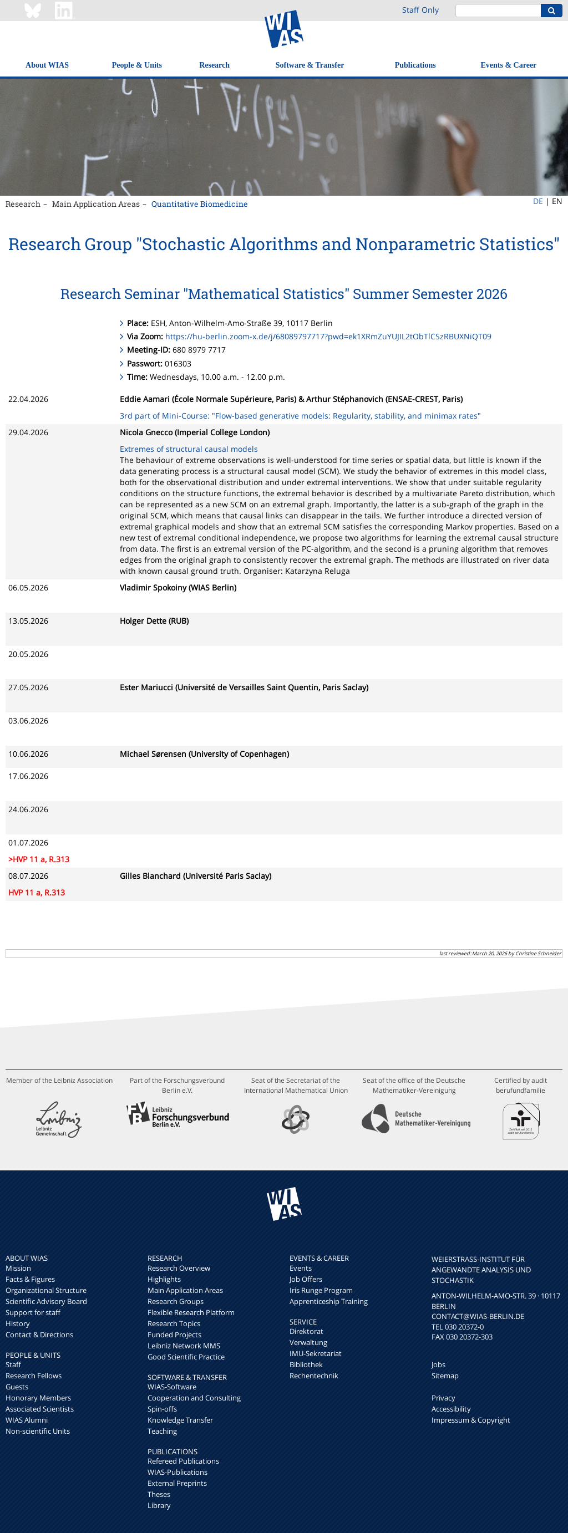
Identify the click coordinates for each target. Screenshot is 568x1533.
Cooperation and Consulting (194, 1398)
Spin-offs (162, 1409)
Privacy (443, 1398)
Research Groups (176, 1301)
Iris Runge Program (321, 1290)
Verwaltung (308, 1342)
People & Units (137, 65)
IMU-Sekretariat (316, 1353)
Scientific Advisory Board (46, 1301)
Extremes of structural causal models (189, 449)
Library (159, 1505)
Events (301, 1268)
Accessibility (451, 1409)
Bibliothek (306, 1364)
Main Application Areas (96, 203)
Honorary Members (38, 1398)
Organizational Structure (46, 1290)
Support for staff (33, 1312)
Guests (17, 1387)
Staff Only (420, 9)
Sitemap (445, 1376)
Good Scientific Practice (186, 1357)
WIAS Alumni (27, 1420)
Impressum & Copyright (471, 1420)
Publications (415, 65)
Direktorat (306, 1331)
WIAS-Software (172, 1387)
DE (538, 201)
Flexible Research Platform (191, 1312)
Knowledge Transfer (180, 1420)
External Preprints (177, 1483)
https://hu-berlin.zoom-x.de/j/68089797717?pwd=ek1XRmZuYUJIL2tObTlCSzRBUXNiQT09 (328, 336)
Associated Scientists (40, 1409)
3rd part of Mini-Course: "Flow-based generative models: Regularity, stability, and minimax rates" (300, 415)
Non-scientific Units (38, 1431)
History (18, 1323)
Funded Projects (174, 1335)
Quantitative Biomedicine (199, 203)
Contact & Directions (39, 1335)
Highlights (164, 1279)
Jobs (438, 1364)
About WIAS (47, 65)
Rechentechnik (314, 1376)
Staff (13, 1364)
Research (214, 65)
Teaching (162, 1431)
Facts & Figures (30, 1279)
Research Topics (174, 1323)
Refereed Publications (183, 1461)
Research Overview (179, 1268)
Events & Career (509, 65)
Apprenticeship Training (329, 1301)
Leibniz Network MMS (184, 1346)
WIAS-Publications (177, 1472)
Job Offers (306, 1279)
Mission (18, 1268)
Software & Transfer (310, 65)
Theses (159, 1494)
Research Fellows (34, 1376)
